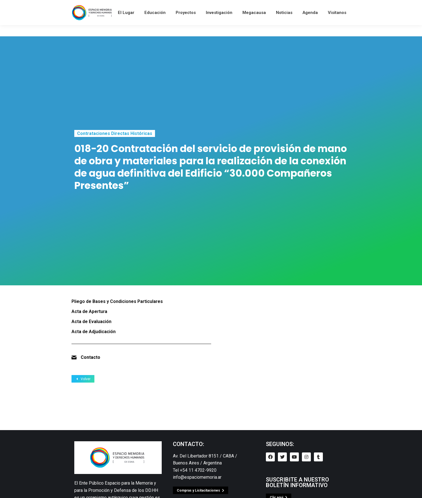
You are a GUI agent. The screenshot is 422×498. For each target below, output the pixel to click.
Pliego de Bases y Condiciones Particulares (117, 301)
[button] (200, 490)
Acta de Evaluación (91, 321)
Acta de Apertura (89, 311)
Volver (82, 379)
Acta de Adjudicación (93, 331)
